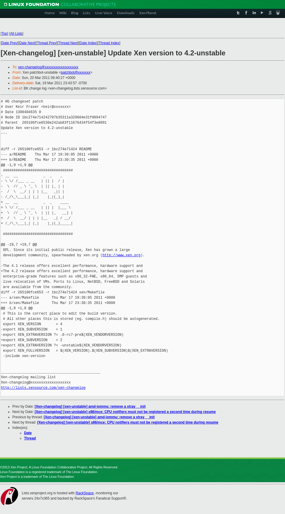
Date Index (88, 43)
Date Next (27, 43)
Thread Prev (46, 43)
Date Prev (9, 43)
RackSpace (84, 493)
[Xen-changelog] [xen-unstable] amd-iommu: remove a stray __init (90, 406)
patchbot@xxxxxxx (75, 72)
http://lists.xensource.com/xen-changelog (43, 387)
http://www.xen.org (122, 255)
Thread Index (109, 43)
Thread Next (68, 43)
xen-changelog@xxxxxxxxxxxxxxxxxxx (48, 67)
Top (4, 34)
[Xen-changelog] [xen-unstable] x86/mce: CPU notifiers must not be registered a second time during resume (125, 412)
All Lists (16, 34)
